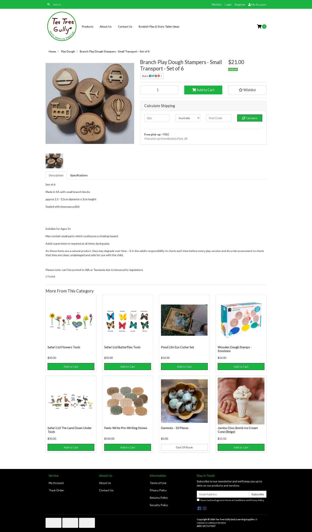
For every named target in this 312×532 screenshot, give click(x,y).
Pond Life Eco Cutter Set (177, 347)
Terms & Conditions (235, 500)
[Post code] (218, 117)
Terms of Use (158, 483)
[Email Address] (223, 494)
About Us (106, 26)
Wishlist (217, 4)
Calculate (249, 118)
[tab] (56, 175)
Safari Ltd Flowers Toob (64, 347)
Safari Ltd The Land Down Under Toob (70, 429)
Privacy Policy (158, 490)
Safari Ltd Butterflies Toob (122, 347)
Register (240, 4)
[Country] (187, 117)
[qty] (156, 117)
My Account (56, 483)
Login (228, 4)
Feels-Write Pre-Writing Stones (125, 428)
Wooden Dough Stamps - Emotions (235, 349)
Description (56, 175)
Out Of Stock (184, 447)
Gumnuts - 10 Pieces (174, 428)
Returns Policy (159, 497)
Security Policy (159, 505)
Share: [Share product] (151, 75)
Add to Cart (203, 90)
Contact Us (125, 26)
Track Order (56, 490)
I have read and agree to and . (230, 499)
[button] (247, 90)
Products (87, 26)
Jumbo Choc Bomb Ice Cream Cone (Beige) (238, 429)
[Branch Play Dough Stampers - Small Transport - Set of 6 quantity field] (159, 90)
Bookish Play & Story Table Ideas (159, 26)
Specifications (79, 175)
